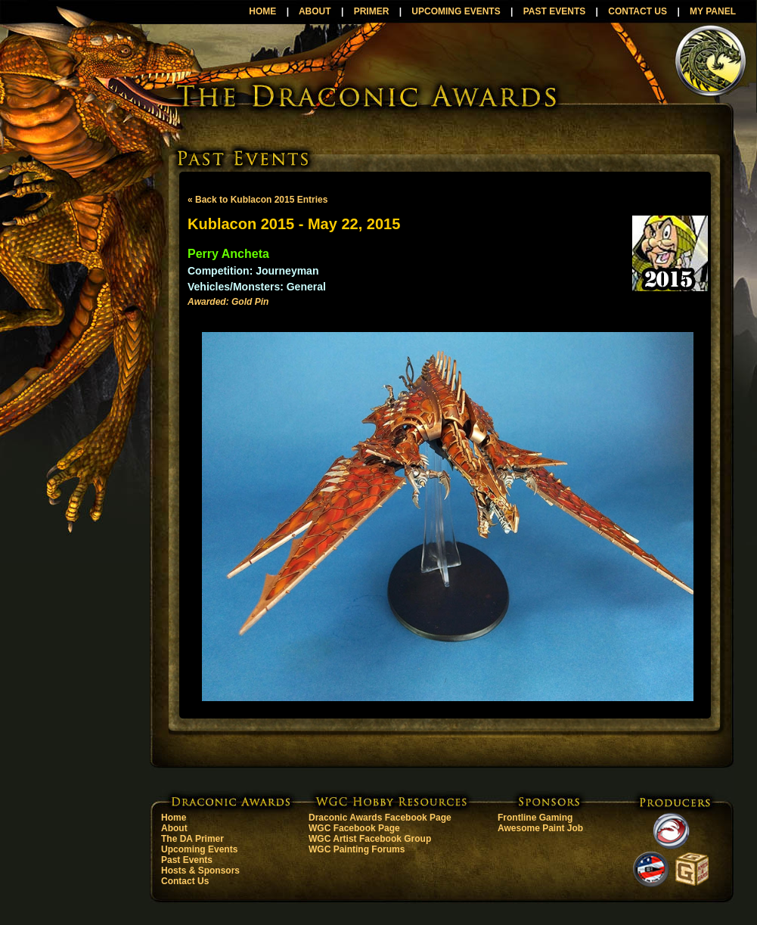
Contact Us (185, 881)
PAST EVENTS (554, 11)
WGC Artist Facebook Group (370, 838)
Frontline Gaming (535, 817)
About (174, 828)
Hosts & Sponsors (200, 870)
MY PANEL (713, 11)
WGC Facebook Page (354, 828)
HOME (262, 11)
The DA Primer (192, 838)
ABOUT (315, 11)
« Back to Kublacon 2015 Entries (257, 199)
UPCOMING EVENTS (455, 11)
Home (173, 817)
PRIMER (371, 11)
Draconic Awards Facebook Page (380, 817)
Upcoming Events (199, 849)
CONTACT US (637, 11)
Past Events (187, 860)
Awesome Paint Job (540, 828)
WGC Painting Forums (357, 849)
